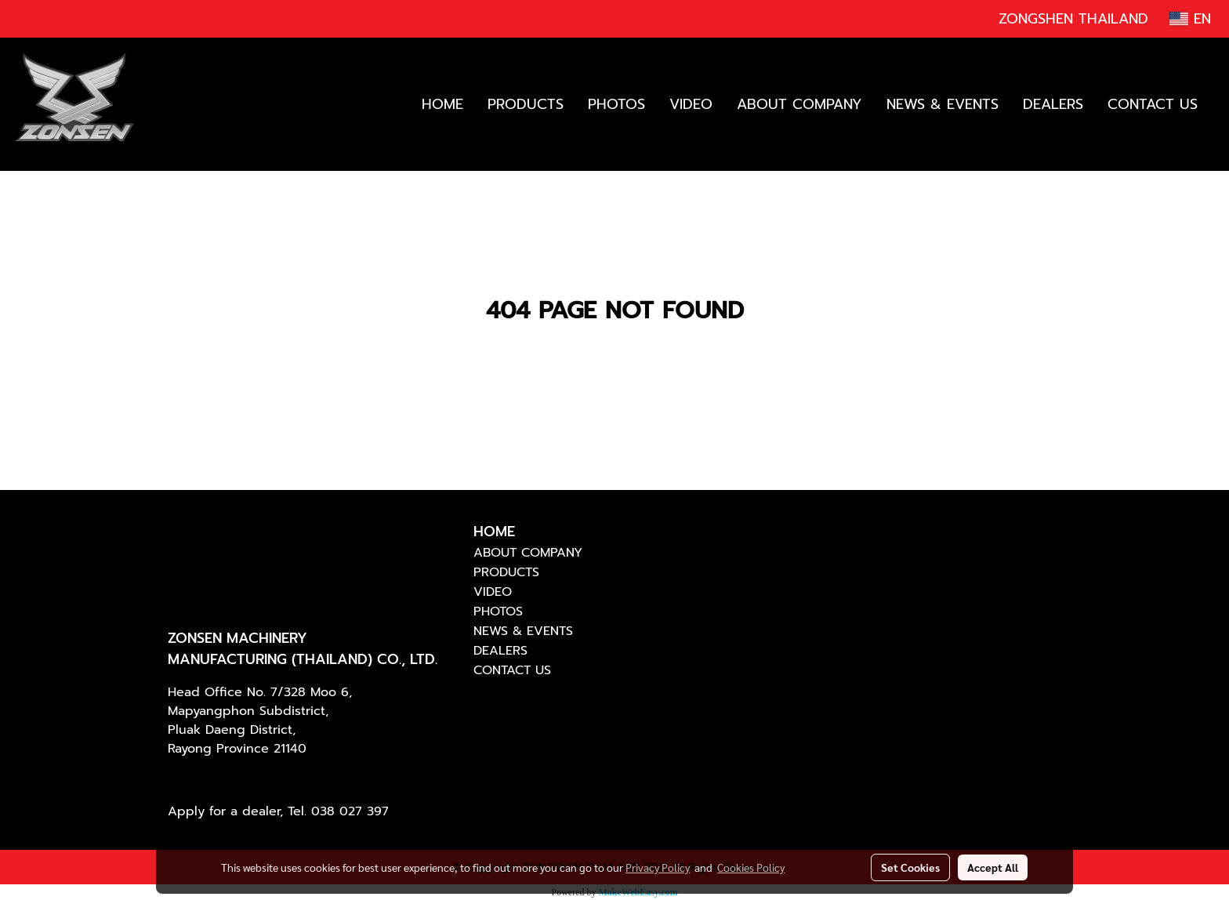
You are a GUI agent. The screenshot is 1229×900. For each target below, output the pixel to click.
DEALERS (1053, 104)
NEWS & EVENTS (942, 104)
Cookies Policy (751, 867)
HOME (442, 104)
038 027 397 (350, 811)
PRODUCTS (526, 104)
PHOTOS (616, 104)
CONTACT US (1153, 104)
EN (1190, 19)
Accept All (992, 867)
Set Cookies (910, 867)
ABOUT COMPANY (799, 104)
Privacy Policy (657, 867)
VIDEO (690, 104)
